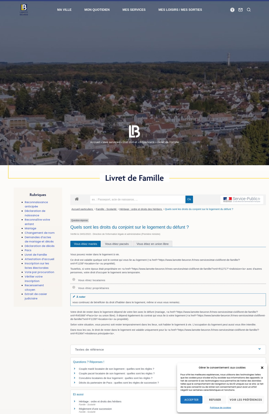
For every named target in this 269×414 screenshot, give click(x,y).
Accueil (95, 142)
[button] (262, 367)
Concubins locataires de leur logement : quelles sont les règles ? (116, 378)
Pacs (28, 250)
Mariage (30, 228)
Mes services (111, 142)
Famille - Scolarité (106, 209)
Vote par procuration (39, 272)
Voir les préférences (246, 399)
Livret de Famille (36, 255)
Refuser (215, 399)
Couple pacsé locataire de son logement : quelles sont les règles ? (117, 373)
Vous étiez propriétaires (90, 288)
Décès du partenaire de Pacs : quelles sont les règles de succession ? (119, 382)
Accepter (191, 399)
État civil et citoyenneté (138, 142)
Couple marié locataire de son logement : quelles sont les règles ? (116, 368)
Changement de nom (40, 233)
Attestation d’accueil (39, 259)
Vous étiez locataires (88, 280)
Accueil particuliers (83, 209)
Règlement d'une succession (95, 408)
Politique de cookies (220, 407)
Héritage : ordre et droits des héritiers (141, 209)
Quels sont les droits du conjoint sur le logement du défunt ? (199, 209)
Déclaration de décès (40, 246)
